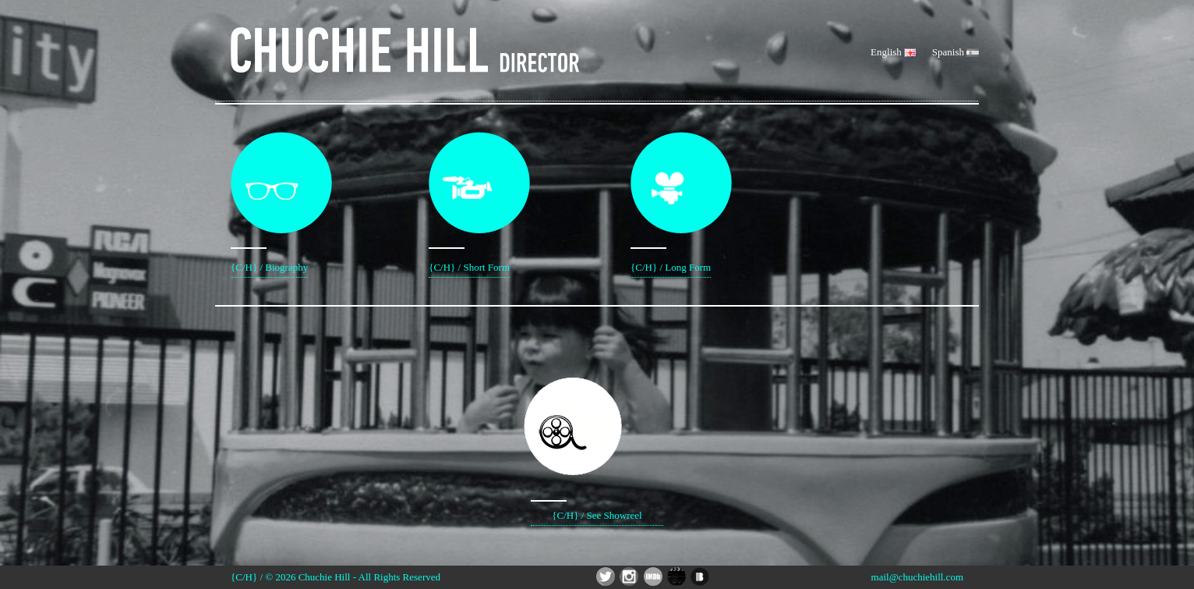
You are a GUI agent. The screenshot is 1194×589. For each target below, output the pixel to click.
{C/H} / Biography (269, 202)
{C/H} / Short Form (469, 202)
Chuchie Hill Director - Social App (676, 576)
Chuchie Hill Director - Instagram (629, 576)
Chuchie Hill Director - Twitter (605, 576)
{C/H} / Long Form (671, 202)
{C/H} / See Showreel (597, 428)
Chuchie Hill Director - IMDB (653, 576)
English (894, 52)
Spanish (955, 52)
